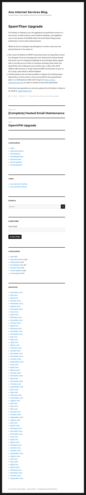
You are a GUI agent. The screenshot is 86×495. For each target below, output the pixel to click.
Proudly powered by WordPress (47, 489)
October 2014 (15, 451)
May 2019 (14, 378)
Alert (12, 148)
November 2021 (16, 334)
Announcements (33, 96)
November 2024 (16, 303)
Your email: (12, 226)
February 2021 (16, 348)
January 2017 (15, 412)
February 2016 (16, 428)
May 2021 (14, 340)
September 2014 (16, 453)
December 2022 (16, 320)
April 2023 (14, 315)
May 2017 (14, 409)
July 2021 (13, 337)
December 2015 (16, 431)
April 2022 (14, 326)
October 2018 (15, 384)
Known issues (44, 96)
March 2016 (15, 426)
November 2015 (16, 434)
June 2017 (14, 406)
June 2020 (14, 365)
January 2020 (15, 373)
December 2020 (16, 353)
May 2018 (14, 392)
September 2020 (16, 362)
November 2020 (16, 356)
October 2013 (15, 476)
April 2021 (14, 342)
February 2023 (16, 317)
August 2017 (15, 401)
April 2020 (14, 367)
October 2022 (15, 323)
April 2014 (14, 464)
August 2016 (15, 420)
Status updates (54, 96)
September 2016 (16, 417)
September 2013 (16, 478)
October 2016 (15, 415)
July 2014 (13, 459)
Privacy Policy (31, 489)
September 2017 (16, 398)
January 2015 (15, 448)
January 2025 (15, 301)
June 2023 (14, 312)
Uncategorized (16, 165)
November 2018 (16, 381)
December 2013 (16, 473)
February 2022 (16, 328)
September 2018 (16, 387)
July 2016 (14, 423)
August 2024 (15, 306)
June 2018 (14, 390)
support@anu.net (25, 91)
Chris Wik (14, 96)
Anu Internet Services (19, 184)
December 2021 (16, 331)
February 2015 (16, 445)
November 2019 (16, 376)
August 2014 (15, 456)
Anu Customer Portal (18, 187)
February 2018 (16, 395)
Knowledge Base (16, 157)
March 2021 (15, 345)
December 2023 (16, 309)
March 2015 (15, 442)
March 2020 (15, 370)
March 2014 (15, 467)
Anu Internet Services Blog (27, 12)
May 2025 (14, 298)
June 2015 (14, 437)
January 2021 (15, 351)
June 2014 (14, 462)
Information (15, 154)
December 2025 (16, 292)
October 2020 (15, 359)
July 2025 (14, 295)
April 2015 (14, 439)
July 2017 (13, 403)
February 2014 (16, 470)
